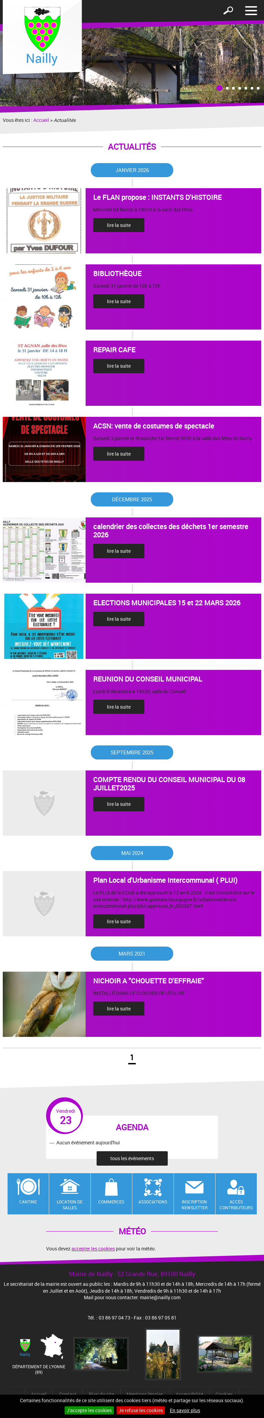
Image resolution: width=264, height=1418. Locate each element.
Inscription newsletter (195, 1204)
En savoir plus (185, 1410)
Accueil (41, 120)
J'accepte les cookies (89, 1410)
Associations (153, 1201)
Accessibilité (189, 1394)
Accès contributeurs (236, 1204)
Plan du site (101, 1394)
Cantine (28, 1201)
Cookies (224, 1394)
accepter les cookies (93, 1248)
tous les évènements (132, 1158)
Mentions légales (144, 1394)
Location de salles (69, 1204)
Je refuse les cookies (141, 1410)
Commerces (111, 1201)
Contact (67, 1394)
